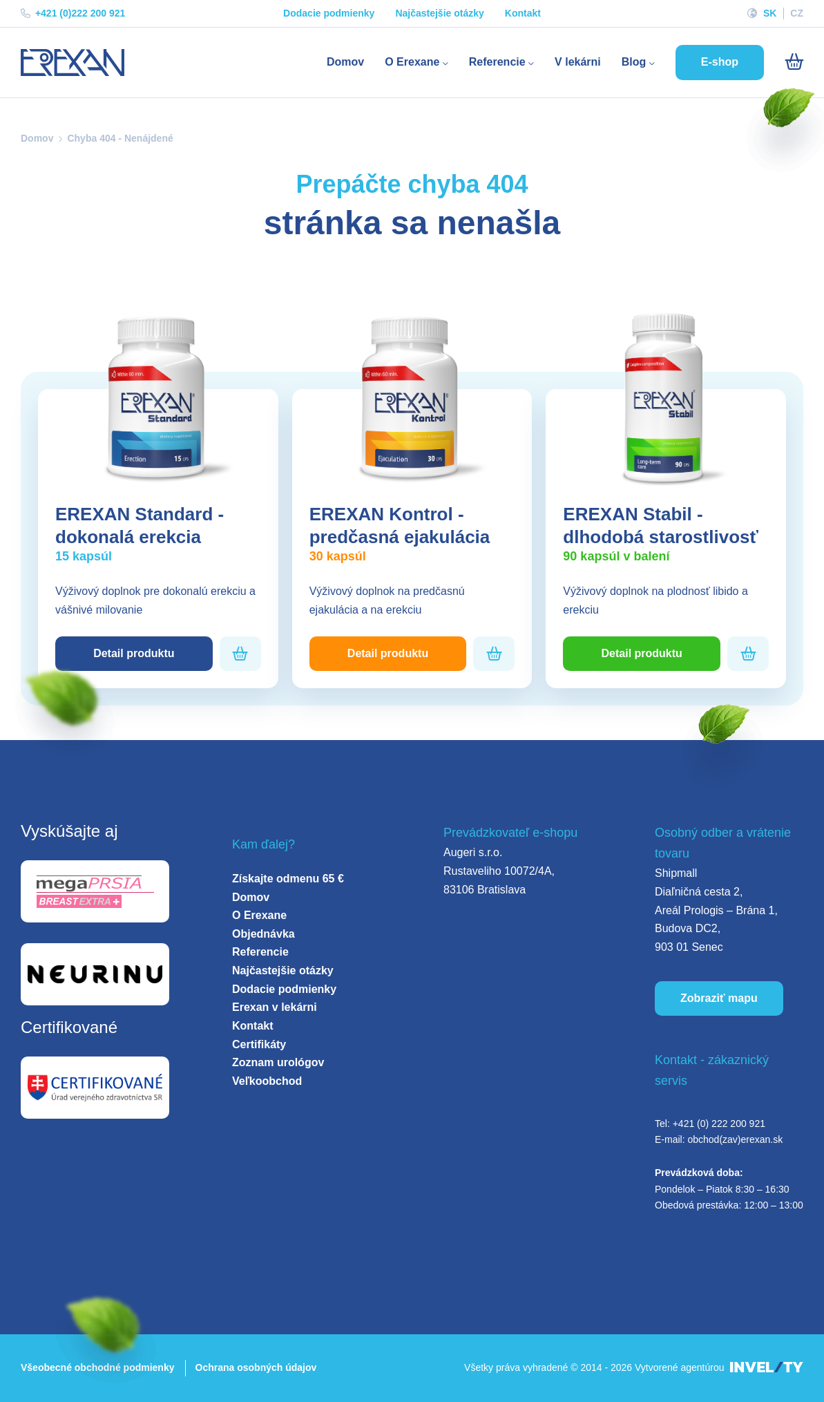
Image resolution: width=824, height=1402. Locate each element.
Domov (345, 62)
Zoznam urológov (278, 1062)
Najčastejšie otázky (439, 13)
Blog (638, 62)
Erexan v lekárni (274, 1007)
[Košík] (794, 62)
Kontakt (523, 13)
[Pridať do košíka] (240, 654)
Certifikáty (259, 1044)
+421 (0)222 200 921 (73, 13)
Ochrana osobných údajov (256, 1367)
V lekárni (578, 62)
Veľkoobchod (267, 1081)
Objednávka (263, 934)
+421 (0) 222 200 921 (719, 1123)
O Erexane (416, 62)
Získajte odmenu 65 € (288, 878)
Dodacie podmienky (328, 13)
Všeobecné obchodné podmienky (98, 1367)
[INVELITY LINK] (766, 1368)
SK (769, 13)
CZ (796, 13)
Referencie (501, 62)
